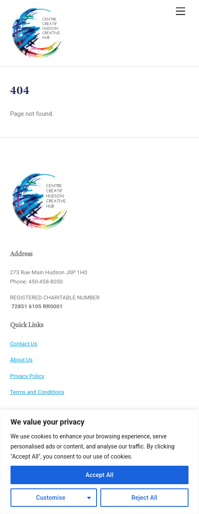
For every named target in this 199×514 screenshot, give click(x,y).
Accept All (100, 475)
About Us (21, 360)
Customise (50, 497)
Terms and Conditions (37, 392)
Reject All (144, 497)
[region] (99, 461)
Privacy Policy (27, 376)
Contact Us (23, 344)
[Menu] (180, 11)
